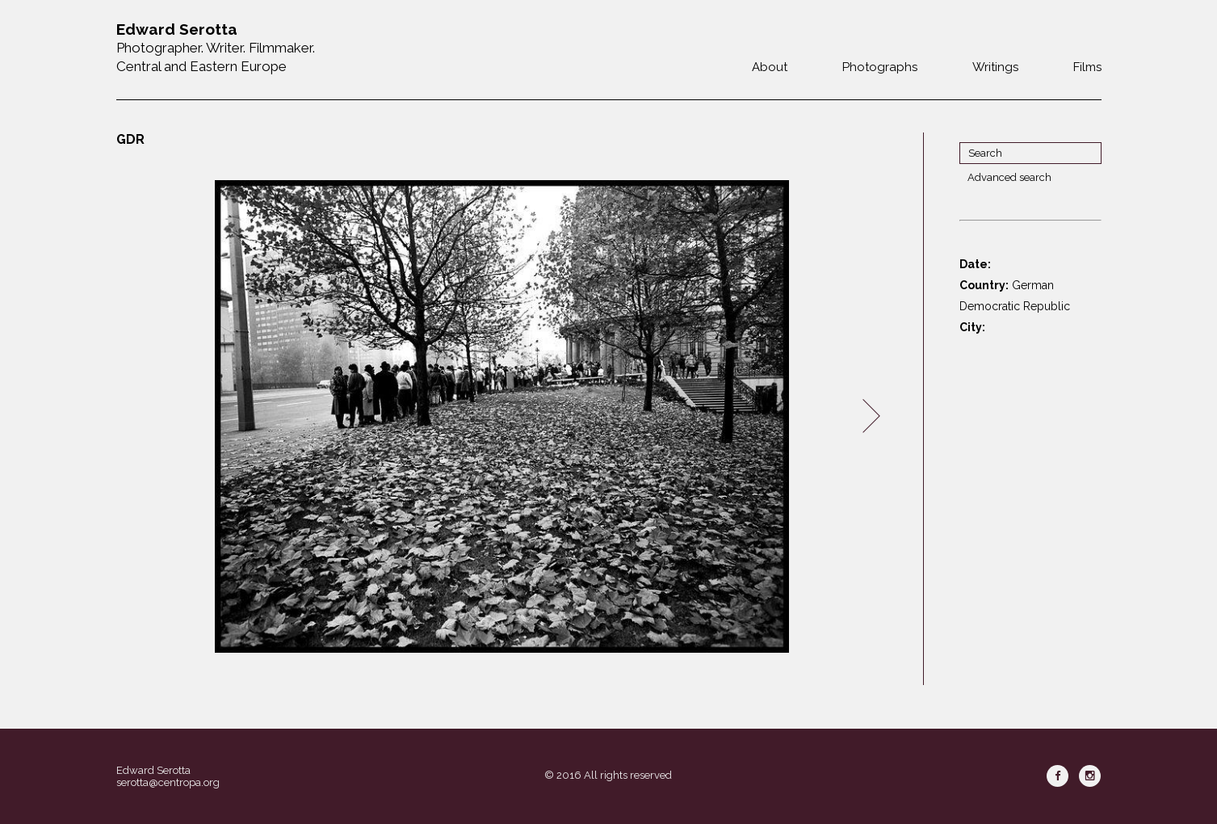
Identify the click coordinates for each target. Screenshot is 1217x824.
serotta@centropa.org (168, 782)
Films (1087, 67)
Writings (995, 67)
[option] (502, 416)
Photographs (879, 67)
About (769, 67)
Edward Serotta (153, 770)
